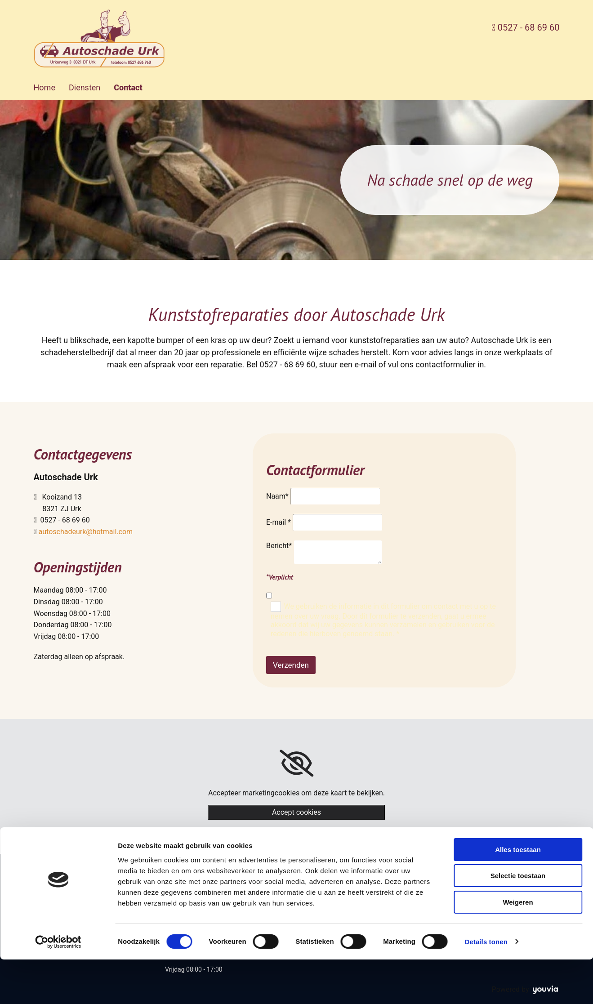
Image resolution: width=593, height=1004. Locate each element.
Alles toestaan (518, 894)
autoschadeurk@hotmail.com (86, 531)
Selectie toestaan (518, 920)
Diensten (84, 87)
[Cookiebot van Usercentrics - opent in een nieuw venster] (58, 986)
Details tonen (485, 986)
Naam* (277, 496)
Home (44, 87)
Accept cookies (296, 812)
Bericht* (279, 545)
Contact (128, 87)
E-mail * (278, 522)
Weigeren (518, 946)
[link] (296, 763)
